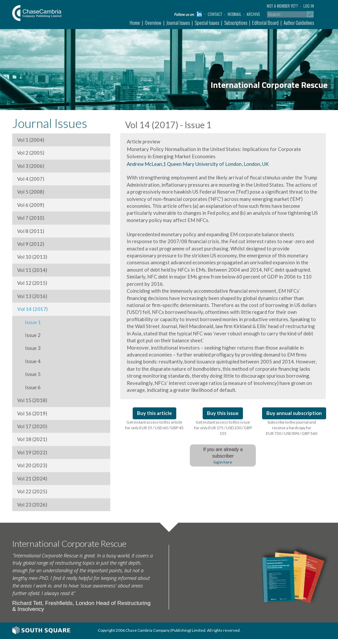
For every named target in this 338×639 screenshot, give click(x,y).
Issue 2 (29, 335)
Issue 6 (29, 387)
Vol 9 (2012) (30, 244)
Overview (153, 22)
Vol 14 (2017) (32, 309)
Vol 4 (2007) (30, 179)
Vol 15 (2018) (32, 400)
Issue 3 (29, 348)
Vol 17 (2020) (32, 426)
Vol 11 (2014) (32, 270)
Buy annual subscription (294, 413)
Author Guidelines (299, 22)
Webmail (234, 14)
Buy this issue (223, 413)
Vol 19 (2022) (32, 452)
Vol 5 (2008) (30, 192)
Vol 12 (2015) (32, 283)
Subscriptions (235, 22)
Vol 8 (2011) (30, 231)
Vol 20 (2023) (32, 465)
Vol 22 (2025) (32, 491)
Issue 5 (29, 374)
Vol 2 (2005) (30, 153)
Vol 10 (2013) (32, 257)
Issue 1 (29, 322)
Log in (308, 6)
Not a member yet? (282, 6)
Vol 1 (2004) (30, 140)
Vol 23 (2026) (32, 504)
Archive (253, 14)
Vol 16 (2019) (32, 413)
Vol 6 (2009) (30, 205)
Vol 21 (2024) (32, 478)
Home (135, 22)
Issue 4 (29, 361)
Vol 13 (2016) (32, 296)
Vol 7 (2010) (30, 218)
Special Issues (207, 22)
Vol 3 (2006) (30, 166)
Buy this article (154, 413)
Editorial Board (265, 22)
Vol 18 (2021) (32, 439)
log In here (223, 462)
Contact (215, 14)
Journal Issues (178, 22)
